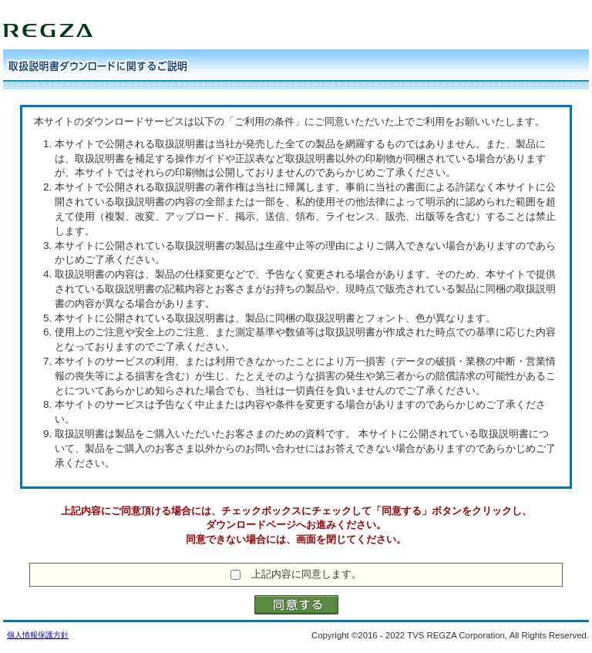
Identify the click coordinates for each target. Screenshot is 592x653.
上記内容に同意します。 (306, 574)
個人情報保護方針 (38, 635)
